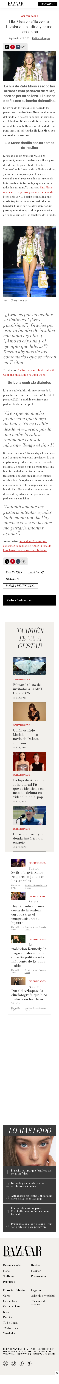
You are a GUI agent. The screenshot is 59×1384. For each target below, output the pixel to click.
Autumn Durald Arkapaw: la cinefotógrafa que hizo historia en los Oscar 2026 (29, 995)
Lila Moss (35, 572)
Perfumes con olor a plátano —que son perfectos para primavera (31, 1225)
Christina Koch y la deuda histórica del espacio (28, 838)
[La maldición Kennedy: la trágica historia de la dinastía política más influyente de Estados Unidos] (18, 939)
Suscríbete (48, 4)
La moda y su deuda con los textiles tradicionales (27, 1185)
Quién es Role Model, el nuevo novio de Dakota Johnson (26, 736)
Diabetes (13, 579)
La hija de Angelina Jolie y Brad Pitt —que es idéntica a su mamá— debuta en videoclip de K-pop (28, 788)
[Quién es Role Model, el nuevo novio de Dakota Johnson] (29, 711)
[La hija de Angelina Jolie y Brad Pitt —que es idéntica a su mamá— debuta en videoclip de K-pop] (29, 761)
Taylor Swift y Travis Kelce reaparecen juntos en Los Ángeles (28, 874)
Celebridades (29, 16)
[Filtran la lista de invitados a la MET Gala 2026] (29, 666)
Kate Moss (14, 572)
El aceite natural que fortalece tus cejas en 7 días (31, 1172)
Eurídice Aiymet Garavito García (36, 886)
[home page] (16, 4)
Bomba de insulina (20, 586)
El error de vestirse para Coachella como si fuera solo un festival (30, 1211)
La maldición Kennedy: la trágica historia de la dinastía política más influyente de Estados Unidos (28, 955)
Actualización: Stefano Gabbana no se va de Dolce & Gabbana (31, 1197)
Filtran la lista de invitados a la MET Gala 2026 (28, 689)
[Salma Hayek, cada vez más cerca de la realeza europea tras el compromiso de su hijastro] (18, 896)
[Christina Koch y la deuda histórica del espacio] (29, 815)
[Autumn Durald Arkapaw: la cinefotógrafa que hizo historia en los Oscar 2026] (18, 981)
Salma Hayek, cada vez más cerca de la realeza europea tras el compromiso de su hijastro (27, 912)
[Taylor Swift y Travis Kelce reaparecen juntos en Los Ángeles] (18, 863)
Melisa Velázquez (41, 38)
